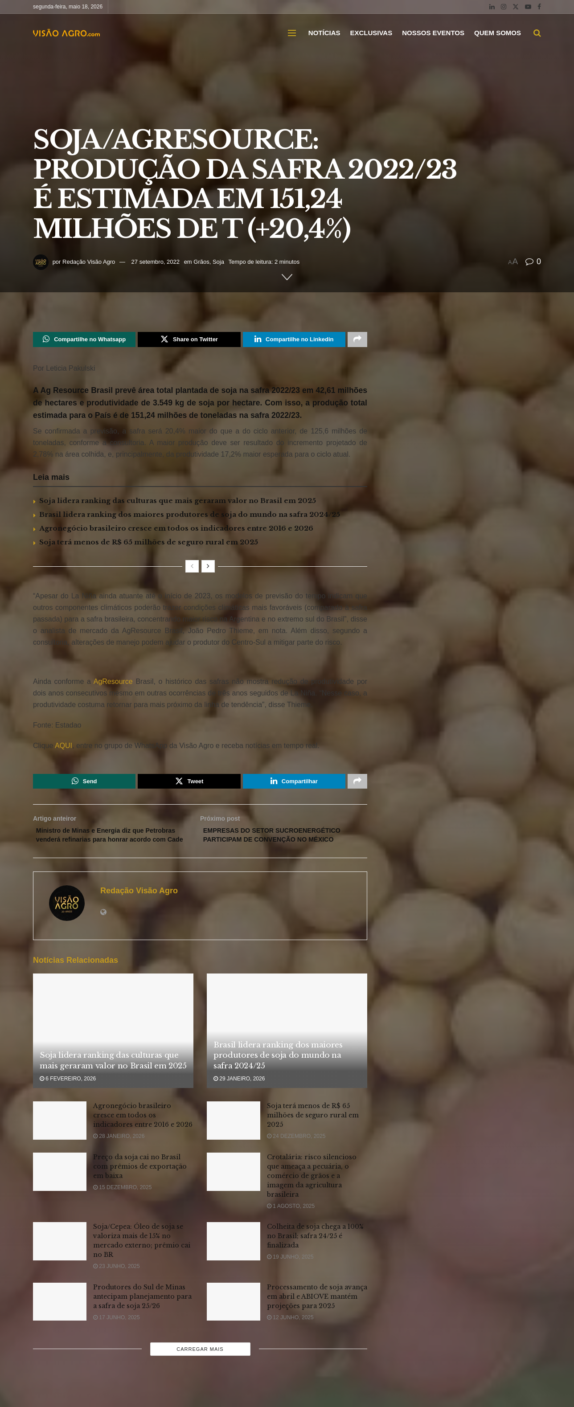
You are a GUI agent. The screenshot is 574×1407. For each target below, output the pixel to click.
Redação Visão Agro (88, 261)
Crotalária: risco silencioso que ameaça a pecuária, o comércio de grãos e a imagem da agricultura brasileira (312, 1193)
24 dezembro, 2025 (296, 1154)
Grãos (201, 261)
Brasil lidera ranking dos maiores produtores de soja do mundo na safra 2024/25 (189, 516)
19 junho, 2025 (290, 1275)
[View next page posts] (208, 568)
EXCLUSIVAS (371, 33)
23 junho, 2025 (116, 1284)
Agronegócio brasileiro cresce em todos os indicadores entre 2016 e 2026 (176, 530)
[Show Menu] (292, 33)
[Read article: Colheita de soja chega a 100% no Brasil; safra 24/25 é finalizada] (233, 1259)
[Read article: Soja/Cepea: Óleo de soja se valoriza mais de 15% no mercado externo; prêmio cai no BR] (59, 1259)
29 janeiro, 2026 (239, 1096)
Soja (218, 261)
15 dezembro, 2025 (122, 1205)
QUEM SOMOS (497, 33)
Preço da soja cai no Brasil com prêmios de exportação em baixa (140, 1184)
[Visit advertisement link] (200, 665)
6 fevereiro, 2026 (68, 1096)
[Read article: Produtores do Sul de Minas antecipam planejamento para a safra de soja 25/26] (59, 1319)
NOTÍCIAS (324, 33)
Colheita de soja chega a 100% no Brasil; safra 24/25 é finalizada (315, 1253)
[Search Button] (537, 33)
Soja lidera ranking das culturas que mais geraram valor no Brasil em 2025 (177, 503)
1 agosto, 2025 (291, 1224)
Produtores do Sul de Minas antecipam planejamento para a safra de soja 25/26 (142, 1314)
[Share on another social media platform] (357, 340)
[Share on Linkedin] (294, 340)
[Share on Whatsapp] (84, 340)
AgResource (115, 683)
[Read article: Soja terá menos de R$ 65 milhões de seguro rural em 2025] (233, 1138)
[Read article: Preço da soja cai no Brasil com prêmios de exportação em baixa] (59, 1189)
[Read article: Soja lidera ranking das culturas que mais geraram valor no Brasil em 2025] (113, 1048)
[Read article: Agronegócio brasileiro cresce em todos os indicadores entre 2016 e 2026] (59, 1138)
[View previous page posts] (192, 568)
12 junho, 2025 (290, 1335)
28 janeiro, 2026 (118, 1154)
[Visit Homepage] (66, 33)
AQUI (62, 748)
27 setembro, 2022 (155, 261)
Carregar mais (199, 1367)
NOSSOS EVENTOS (433, 33)
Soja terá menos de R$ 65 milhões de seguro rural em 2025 (148, 544)
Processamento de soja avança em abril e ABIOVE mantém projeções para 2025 (317, 1314)
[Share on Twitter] (189, 340)
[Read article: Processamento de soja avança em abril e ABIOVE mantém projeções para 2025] (233, 1319)
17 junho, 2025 (116, 1335)
